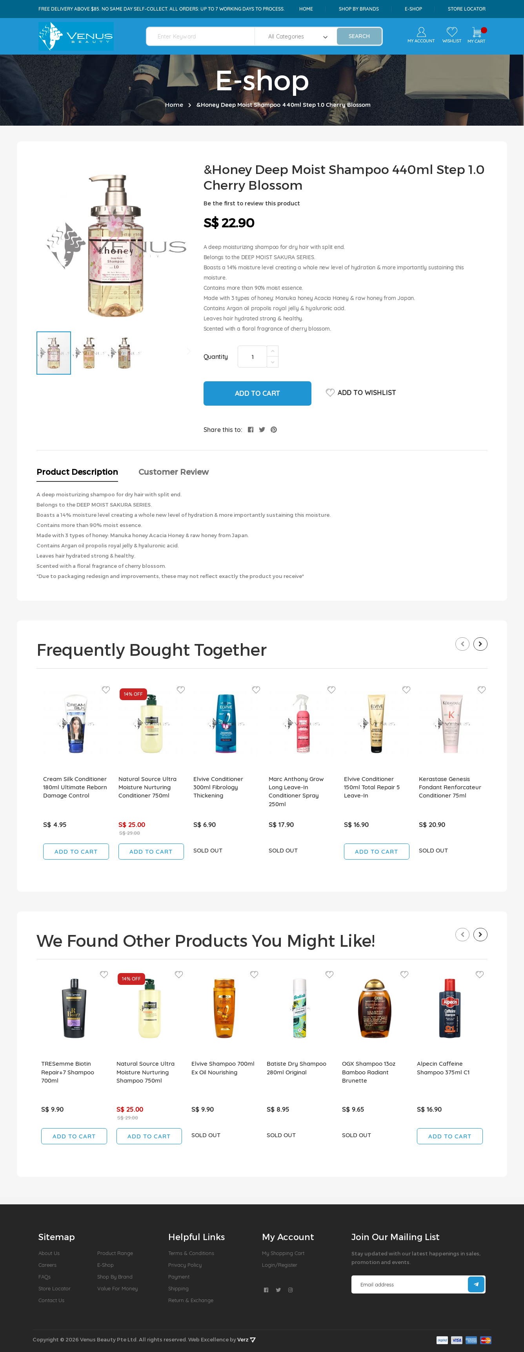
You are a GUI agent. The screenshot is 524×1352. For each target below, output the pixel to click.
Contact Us (51, 1300)
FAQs (44, 1276)
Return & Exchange (190, 1300)
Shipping (178, 1288)
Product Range (115, 1253)
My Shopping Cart (283, 1253)
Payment (178, 1276)
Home (306, 9)
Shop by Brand (115, 1276)
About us (49, 1253)
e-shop (413, 9)
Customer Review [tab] (173, 471)
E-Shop (105, 1265)
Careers (47, 1265)
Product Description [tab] (77, 471)
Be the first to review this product (252, 203)
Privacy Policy (185, 1265)
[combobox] (205, 36)
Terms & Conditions (191, 1253)
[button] (89, 353)
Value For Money (117, 1288)
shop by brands (359, 9)
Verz (246, 1339)
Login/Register (279, 1265)
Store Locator (467, 9)
